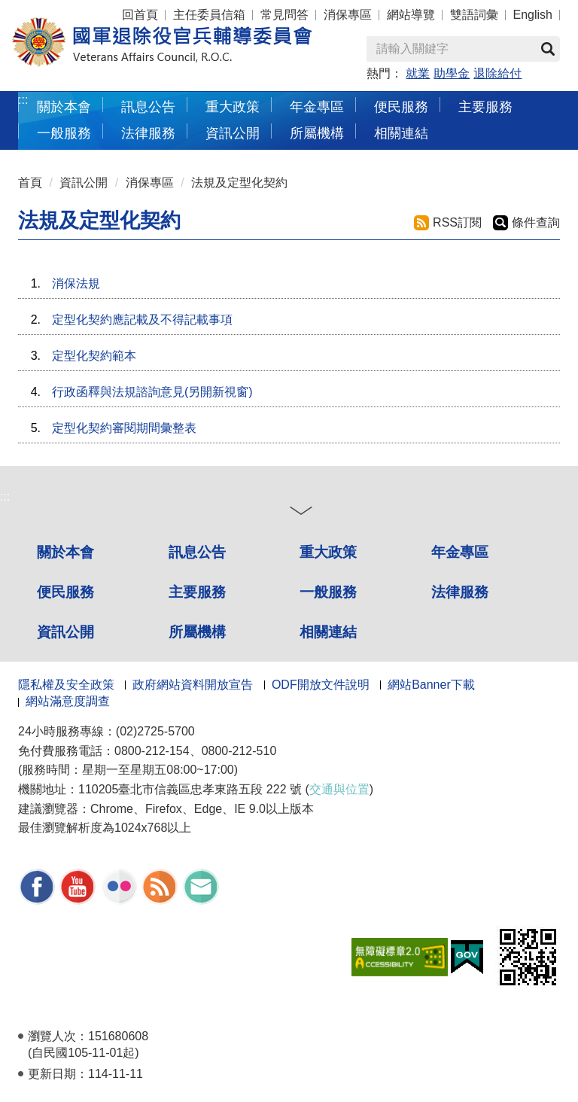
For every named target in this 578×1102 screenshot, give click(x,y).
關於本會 (64, 106)
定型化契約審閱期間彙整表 (124, 428)
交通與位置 (339, 789)
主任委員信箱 (209, 14)
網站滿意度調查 (68, 701)
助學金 (452, 73)
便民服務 (401, 106)
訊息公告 (148, 106)
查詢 (548, 49)
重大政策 (232, 106)
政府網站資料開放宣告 (192, 684)
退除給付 (497, 73)
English (532, 14)
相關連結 (401, 133)
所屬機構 (317, 133)
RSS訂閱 (457, 222)
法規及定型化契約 (239, 182)
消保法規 (76, 283)
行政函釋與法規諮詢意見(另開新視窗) (152, 391)
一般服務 (64, 133)
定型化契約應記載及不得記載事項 (142, 319)
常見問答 (284, 14)
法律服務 (148, 133)
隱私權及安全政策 (66, 684)
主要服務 (485, 106)
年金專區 (317, 106)
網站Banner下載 (431, 684)
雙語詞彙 (474, 14)
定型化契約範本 (94, 355)
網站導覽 (411, 14)
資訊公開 (232, 133)
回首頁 (140, 14)
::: (23, 99)
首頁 (30, 182)
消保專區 (348, 14)
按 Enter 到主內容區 (67, 10)
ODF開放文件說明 (321, 684)
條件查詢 (536, 222)
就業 (418, 73)
